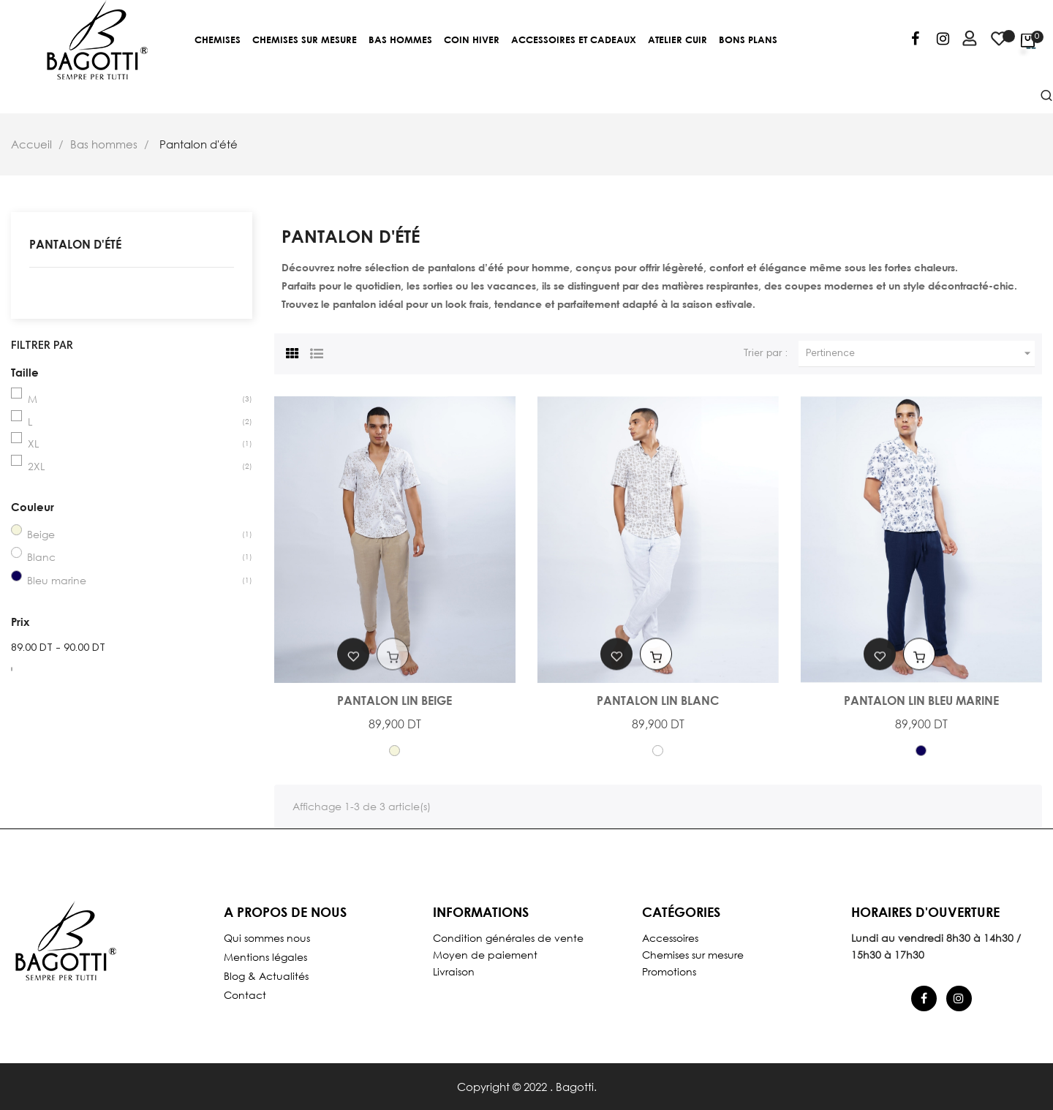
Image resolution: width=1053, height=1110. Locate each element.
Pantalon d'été (75, 244)
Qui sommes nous (267, 938)
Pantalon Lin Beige (394, 700)
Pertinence (920, 353)
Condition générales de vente (508, 938)
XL (33, 443)
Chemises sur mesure (693, 955)
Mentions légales (265, 957)
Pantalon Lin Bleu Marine (921, 700)
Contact (245, 995)
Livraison (454, 971)
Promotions (669, 971)
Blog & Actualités (266, 976)
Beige (41, 534)
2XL (36, 466)
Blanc (41, 557)
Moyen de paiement (485, 955)
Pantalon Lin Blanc (658, 700)
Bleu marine (56, 580)
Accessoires (670, 938)
